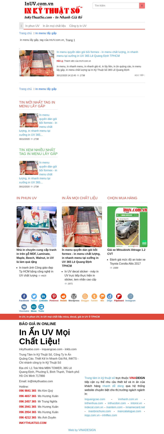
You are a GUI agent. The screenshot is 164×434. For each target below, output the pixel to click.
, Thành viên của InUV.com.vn (74, 61)
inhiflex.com (109, 415)
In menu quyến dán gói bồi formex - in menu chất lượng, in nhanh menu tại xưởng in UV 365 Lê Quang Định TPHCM (81, 257)
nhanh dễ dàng (113, 385)
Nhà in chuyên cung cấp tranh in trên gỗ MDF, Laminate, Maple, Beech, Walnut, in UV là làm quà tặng (37, 255)
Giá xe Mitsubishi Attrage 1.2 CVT (126, 251)
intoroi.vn (136, 403)
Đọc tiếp (140, 75)
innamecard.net (135, 407)
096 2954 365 (27, 412)
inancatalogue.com (129, 411)
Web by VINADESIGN (82, 430)
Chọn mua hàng (122, 198)
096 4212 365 (27, 417)
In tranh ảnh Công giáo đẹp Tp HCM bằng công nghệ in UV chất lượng (36, 271)
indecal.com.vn (94, 407)
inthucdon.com (117, 403)
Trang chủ (25, 33)
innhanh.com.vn (128, 399)
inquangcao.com (95, 399)
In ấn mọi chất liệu (54, 25)
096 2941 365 (27, 406)
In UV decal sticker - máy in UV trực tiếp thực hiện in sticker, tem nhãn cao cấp (81, 275)
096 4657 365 (28, 396)
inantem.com (114, 407)
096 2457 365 (27, 401)
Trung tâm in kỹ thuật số (100, 377)
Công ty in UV (78, 25)
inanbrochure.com (99, 411)
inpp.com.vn (92, 415)
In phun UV (32, 25)
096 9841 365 (27, 390)
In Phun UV (27, 198)
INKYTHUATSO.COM (32, 422)
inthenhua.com (94, 403)
